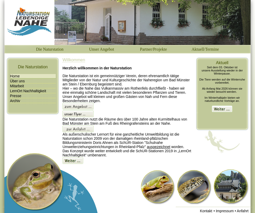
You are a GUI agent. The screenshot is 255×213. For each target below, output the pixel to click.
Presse (16, 96)
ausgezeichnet (158, 147)
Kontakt (206, 211)
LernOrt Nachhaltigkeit (28, 91)
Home (15, 76)
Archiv (15, 101)
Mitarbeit (17, 86)
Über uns (17, 81)
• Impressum (224, 211)
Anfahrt (243, 211)
